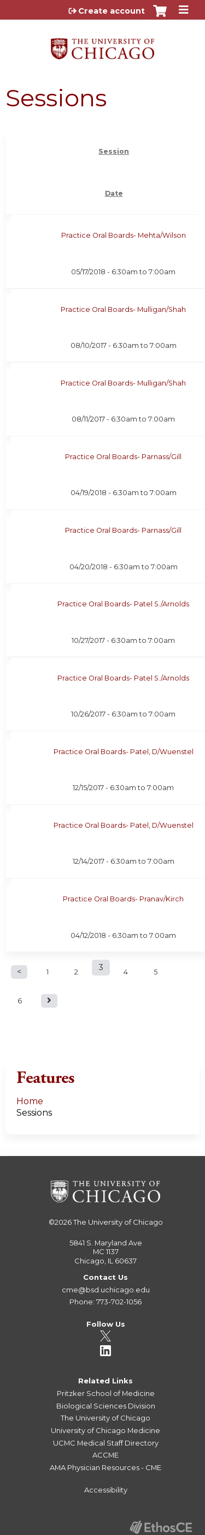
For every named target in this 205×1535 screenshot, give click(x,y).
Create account (111, 11)
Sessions (34, 1112)
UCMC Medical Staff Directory (106, 1442)
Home (29, 1101)
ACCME (105, 1454)
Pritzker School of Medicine (106, 1393)
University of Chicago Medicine (105, 1430)
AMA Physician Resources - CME (105, 1467)
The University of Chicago (118, 1222)
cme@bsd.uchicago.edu (106, 1289)
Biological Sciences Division (105, 1405)
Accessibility (105, 1489)
